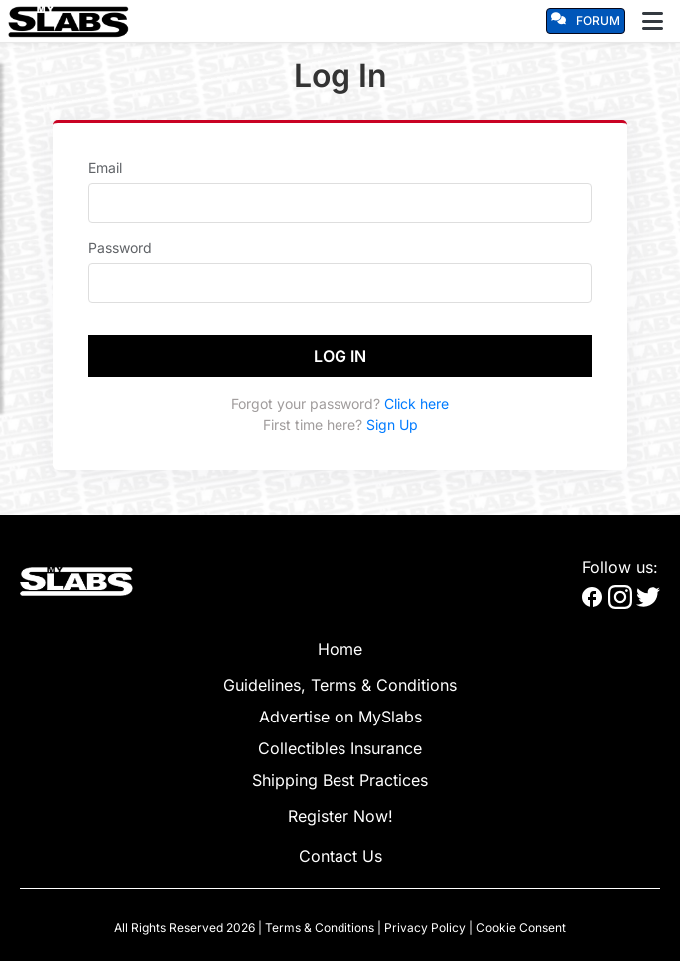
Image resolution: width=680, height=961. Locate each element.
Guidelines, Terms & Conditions (340, 685)
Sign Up (392, 424)
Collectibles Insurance (340, 748)
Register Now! (340, 816)
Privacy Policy (425, 927)
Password (120, 248)
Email (105, 167)
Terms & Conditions (319, 927)
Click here (416, 403)
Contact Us (340, 856)
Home (340, 649)
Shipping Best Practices (340, 780)
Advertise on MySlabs (340, 716)
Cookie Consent (521, 927)
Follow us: (620, 567)
